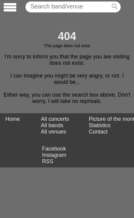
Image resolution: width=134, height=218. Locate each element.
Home (12, 119)
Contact (98, 132)
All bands (52, 125)
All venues (53, 132)
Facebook (54, 149)
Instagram (54, 155)
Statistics (100, 125)
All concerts (55, 119)
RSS (47, 161)
